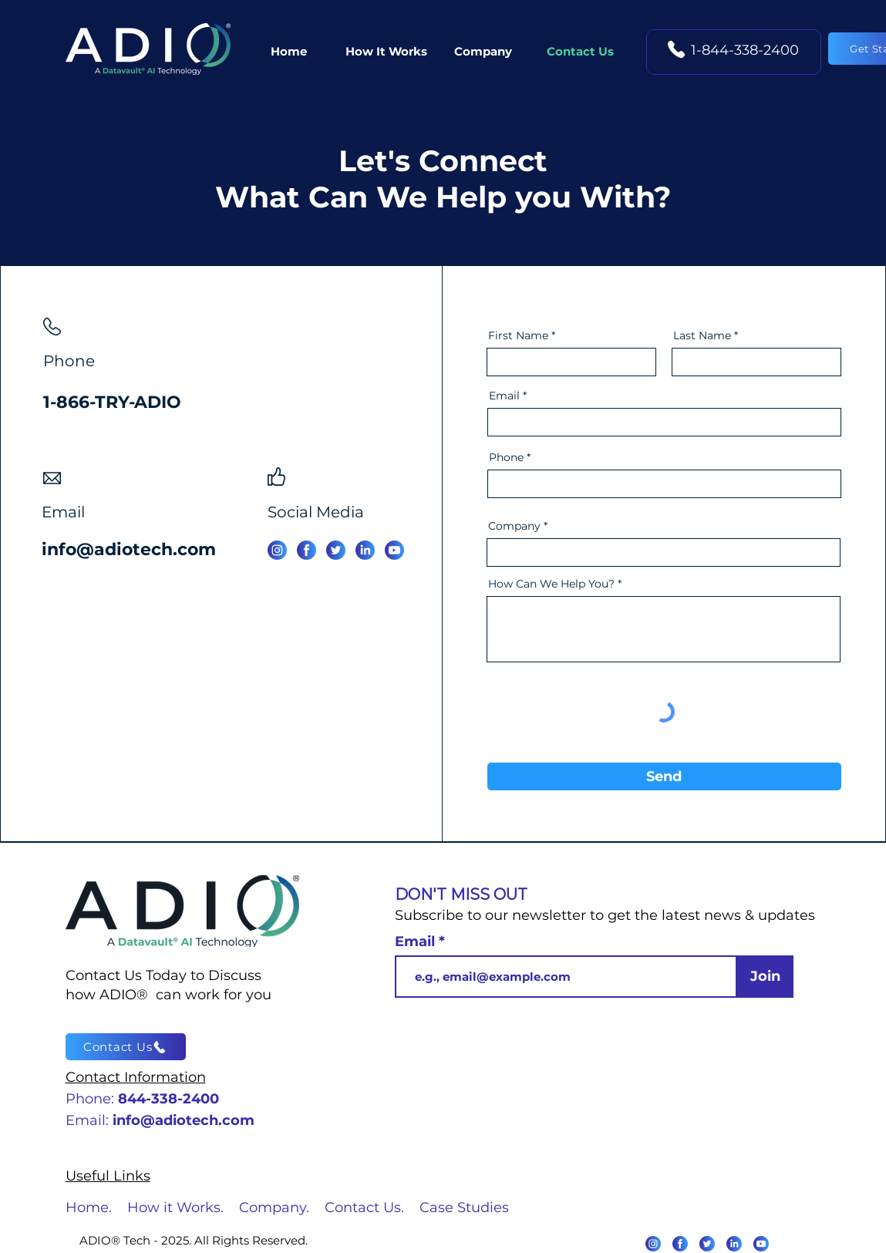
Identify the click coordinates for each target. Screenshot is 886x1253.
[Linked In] (365, 550)
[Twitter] (335, 550)
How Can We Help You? (551, 583)
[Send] (664, 776)
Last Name (702, 335)
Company (514, 525)
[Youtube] (761, 1243)
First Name (518, 335)
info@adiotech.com (129, 549)
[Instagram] (277, 550)
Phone (506, 457)
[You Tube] (394, 550)
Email (504, 395)
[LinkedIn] (734, 1243)
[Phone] (676, 49)
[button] (483, 51)
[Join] (765, 976)
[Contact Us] (126, 1046)
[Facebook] (306, 550)
